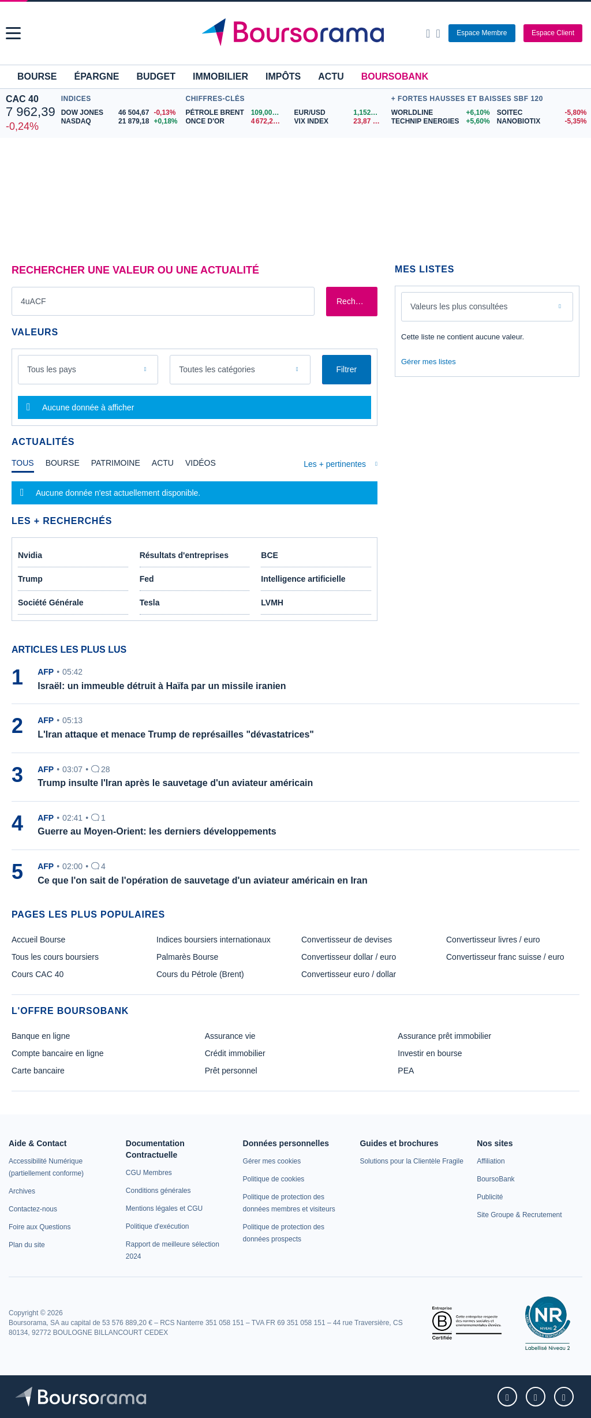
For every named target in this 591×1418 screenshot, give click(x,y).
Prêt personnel (231, 1070)
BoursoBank (394, 76)
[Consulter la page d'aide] (438, 33)
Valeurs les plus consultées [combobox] (459, 306)
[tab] (23, 465)
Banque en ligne (41, 1036)
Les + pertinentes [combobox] (335, 464)
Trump (30, 578)
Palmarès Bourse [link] (187, 956)
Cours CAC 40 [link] (37, 974)
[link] (22, 1191)
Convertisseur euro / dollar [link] (348, 974)
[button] (13, 33)
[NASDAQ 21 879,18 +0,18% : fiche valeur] (120, 121)
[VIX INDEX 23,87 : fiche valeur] (340, 121)
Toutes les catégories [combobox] (217, 369)
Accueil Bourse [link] (38, 939)
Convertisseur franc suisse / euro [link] (505, 956)
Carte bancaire (38, 1070)
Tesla (150, 602)
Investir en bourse (430, 1053)
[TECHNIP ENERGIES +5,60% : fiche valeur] (439, 121)
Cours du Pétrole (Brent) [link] (200, 974)
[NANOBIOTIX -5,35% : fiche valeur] (541, 121)
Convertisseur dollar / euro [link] (348, 956)
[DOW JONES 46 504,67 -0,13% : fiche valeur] (120, 112)
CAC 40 (22, 99)
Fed (147, 578)
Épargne (96, 76)
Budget (155, 76)
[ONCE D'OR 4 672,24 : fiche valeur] (235, 121)
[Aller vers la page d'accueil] (297, 33)
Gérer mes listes (428, 361)
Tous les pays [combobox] (51, 369)
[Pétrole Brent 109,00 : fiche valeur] (235, 112)
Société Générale (51, 602)
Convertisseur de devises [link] (346, 939)
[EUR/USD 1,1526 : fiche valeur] (340, 112)
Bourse (37, 76)
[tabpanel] (194, 492)
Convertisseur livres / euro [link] (493, 939)
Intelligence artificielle (303, 578)
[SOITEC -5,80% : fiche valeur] (541, 112)
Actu (330, 76)
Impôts (283, 76)
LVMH (272, 602)
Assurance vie (230, 1036)
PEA (406, 1070)
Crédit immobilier (235, 1053)
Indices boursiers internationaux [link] (213, 939)
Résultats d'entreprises (184, 555)
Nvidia (30, 555)
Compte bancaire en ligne (58, 1053)
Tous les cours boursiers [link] (55, 956)
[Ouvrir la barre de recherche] (428, 33)
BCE (269, 555)
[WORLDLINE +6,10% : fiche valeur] (439, 112)
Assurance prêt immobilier (444, 1036)
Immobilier (220, 76)
